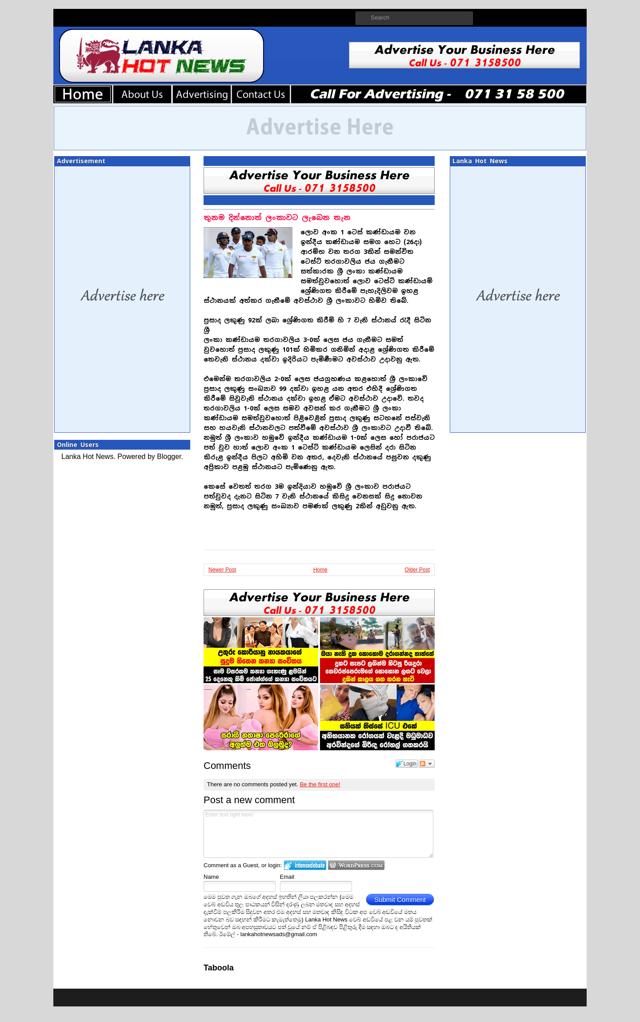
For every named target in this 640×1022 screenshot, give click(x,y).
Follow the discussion (427, 764)
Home (320, 570)
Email (287, 876)
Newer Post (222, 570)
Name (211, 876)
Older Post (417, 570)
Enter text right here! (318, 834)
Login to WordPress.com (356, 865)
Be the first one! (320, 784)
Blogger (169, 456)
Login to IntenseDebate (305, 865)
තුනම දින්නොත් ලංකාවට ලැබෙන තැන (277, 217)
